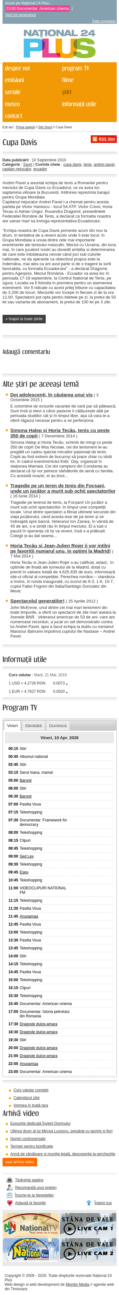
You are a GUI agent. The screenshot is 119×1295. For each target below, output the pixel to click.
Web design (15, 1284)
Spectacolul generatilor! (37, 601)
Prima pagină (25, 127)
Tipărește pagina (29, 1180)
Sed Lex (27, 856)
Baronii (25, 780)
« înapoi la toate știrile (24, 319)
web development (44, 1284)
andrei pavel (104, 164)
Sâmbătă (33, 725)
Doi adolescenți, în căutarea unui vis (51, 394)
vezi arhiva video (20, 1162)
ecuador (40, 169)
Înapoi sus (103, 1203)
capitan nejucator (17, 169)
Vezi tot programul (20, 15)
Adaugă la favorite (30, 1203)
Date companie (104, 21)
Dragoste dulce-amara (38, 1024)
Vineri (12, 725)
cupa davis (72, 164)
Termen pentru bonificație (31, 1146)
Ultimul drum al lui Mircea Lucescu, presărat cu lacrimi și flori (61, 1131)
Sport (27, 164)
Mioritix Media (77, 1284)
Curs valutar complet (31, 1090)
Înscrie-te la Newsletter (34, 1195)
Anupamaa (29, 916)
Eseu (24, 872)
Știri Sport (45, 127)
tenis (87, 164)
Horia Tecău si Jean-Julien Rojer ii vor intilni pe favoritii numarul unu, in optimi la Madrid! (60, 548)
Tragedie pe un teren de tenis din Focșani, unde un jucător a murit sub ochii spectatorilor (63, 488)
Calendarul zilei (27, 1098)
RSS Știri (107, 139)
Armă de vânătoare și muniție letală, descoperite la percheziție (63, 1154)
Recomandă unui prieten (36, 1187)
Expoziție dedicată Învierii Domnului (40, 1123)
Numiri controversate (28, 1138)
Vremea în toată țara (31, 1105)
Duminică (58, 725)
